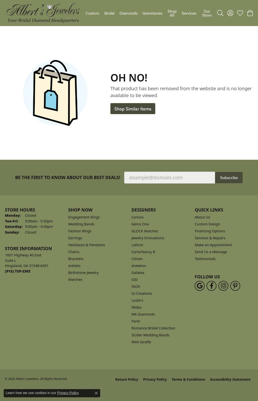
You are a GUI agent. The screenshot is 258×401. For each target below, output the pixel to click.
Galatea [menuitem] (138, 272)
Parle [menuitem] (136, 321)
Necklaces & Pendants (86, 244)
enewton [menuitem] (139, 265)
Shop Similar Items (132, 109)
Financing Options (210, 231)
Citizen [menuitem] (137, 258)
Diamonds (128, 13)
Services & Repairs (210, 238)
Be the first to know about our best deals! (67, 177)
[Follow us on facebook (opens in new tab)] (211, 286)
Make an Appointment (213, 244)
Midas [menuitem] (137, 307)
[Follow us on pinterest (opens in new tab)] (235, 286)
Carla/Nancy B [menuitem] (143, 251)
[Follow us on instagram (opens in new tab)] (223, 286)
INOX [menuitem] (136, 286)
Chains (74, 251)
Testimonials (205, 258)
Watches (75, 279)
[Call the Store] (17, 271)
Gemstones (152, 13)
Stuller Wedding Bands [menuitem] (150, 335)
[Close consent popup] (96, 393)
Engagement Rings (84, 217)
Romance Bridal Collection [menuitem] (153, 328)
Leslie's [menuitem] (137, 300)
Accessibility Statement (230, 379)
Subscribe (229, 177)
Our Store (206, 13)
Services (189, 13)
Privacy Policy (155, 379)
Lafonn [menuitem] (137, 244)
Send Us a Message (211, 251)
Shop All (172, 13)
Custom (92, 13)
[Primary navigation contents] (149, 13)
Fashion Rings (80, 231)
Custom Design (207, 224)
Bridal (109, 13)
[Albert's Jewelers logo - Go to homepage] (42, 13)
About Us (202, 217)
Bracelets (76, 258)
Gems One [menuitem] (140, 224)
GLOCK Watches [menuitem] (145, 231)
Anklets (74, 265)
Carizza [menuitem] (137, 217)
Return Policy (126, 379)
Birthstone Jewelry (83, 272)
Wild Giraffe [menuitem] (141, 342)
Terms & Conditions (188, 379)
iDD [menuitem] (135, 279)
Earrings (75, 238)
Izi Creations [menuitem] (142, 293)
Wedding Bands (81, 224)
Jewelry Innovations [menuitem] (148, 238)
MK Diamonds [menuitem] (143, 314)
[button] (220, 13)
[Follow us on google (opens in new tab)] (200, 286)
